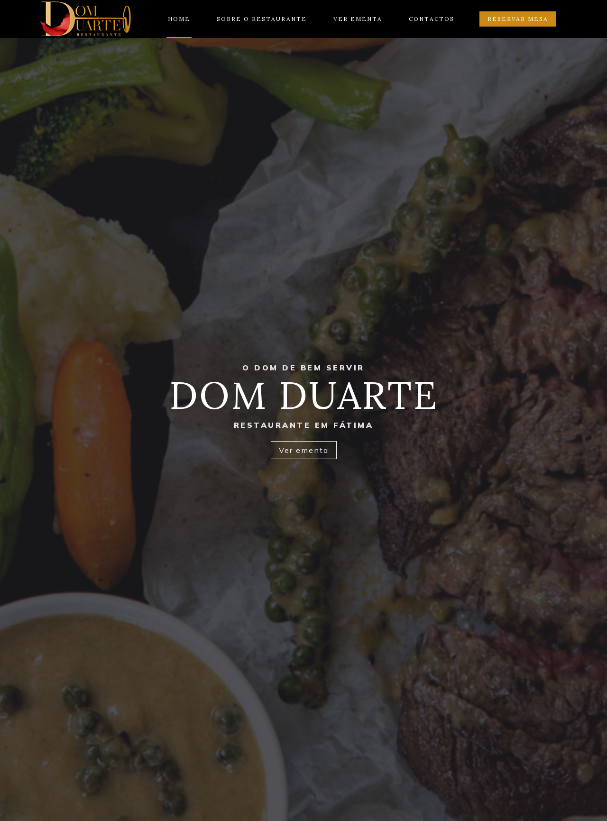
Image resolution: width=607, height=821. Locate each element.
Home (179, 18)
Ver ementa (357, 18)
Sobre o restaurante (262, 18)
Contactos (431, 18)
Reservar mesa (517, 18)
